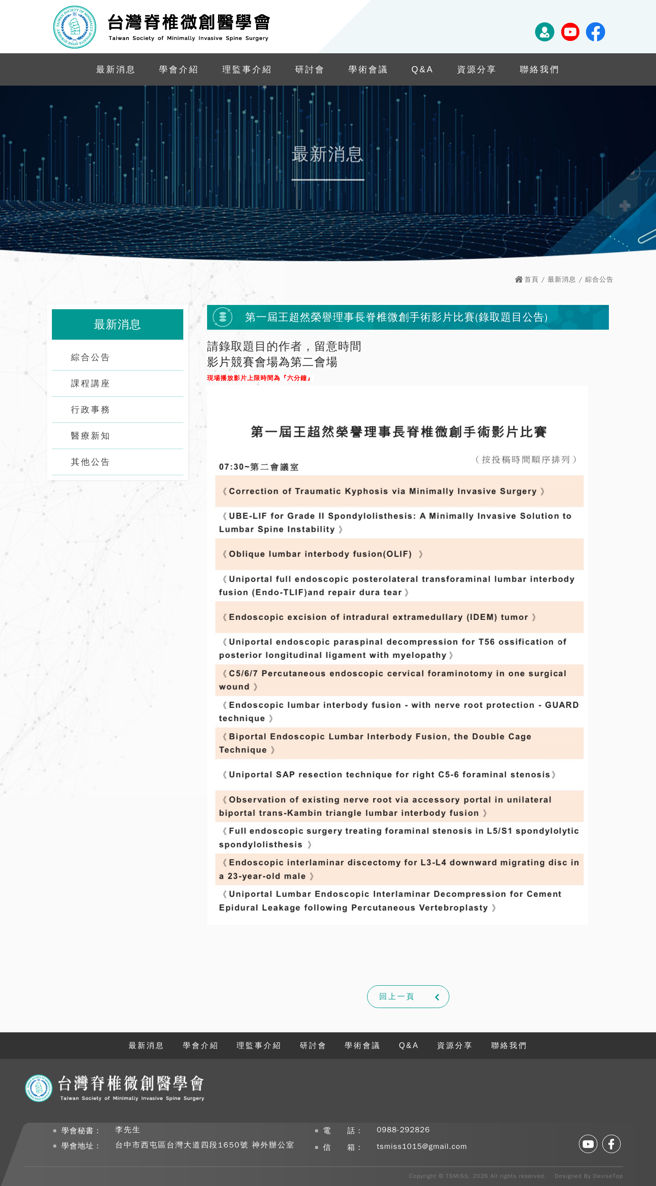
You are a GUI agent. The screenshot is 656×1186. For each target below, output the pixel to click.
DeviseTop (608, 1176)
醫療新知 (91, 436)
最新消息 (116, 69)
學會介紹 (179, 69)
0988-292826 (403, 1130)
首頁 (532, 279)
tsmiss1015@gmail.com (422, 1146)
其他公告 (91, 462)
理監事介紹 (247, 69)
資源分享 (477, 69)
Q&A (422, 69)
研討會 (310, 69)
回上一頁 (397, 996)
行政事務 (91, 409)
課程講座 (91, 383)
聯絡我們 (540, 69)
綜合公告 (91, 357)
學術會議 (368, 69)
